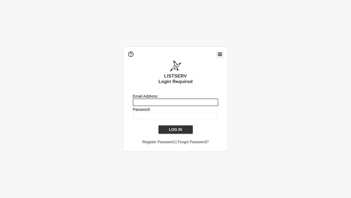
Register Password (158, 142)
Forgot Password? (193, 142)
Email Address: (145, 96)
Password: (142, 109)
